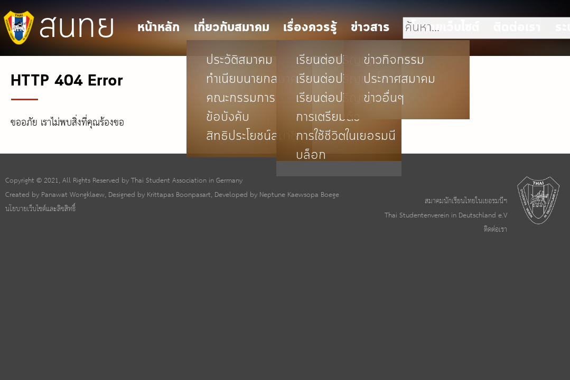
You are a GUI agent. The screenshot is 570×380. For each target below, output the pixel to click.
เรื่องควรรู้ (310, 27)
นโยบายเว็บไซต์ (442, 27)
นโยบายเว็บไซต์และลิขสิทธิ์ (40, 209)
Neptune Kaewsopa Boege (299, 195)
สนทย (58, 27)
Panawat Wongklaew (73, 195)
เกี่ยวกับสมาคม (231, 27)
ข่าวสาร (370, 27)
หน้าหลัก (158, 27)
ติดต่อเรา (495, 229)
